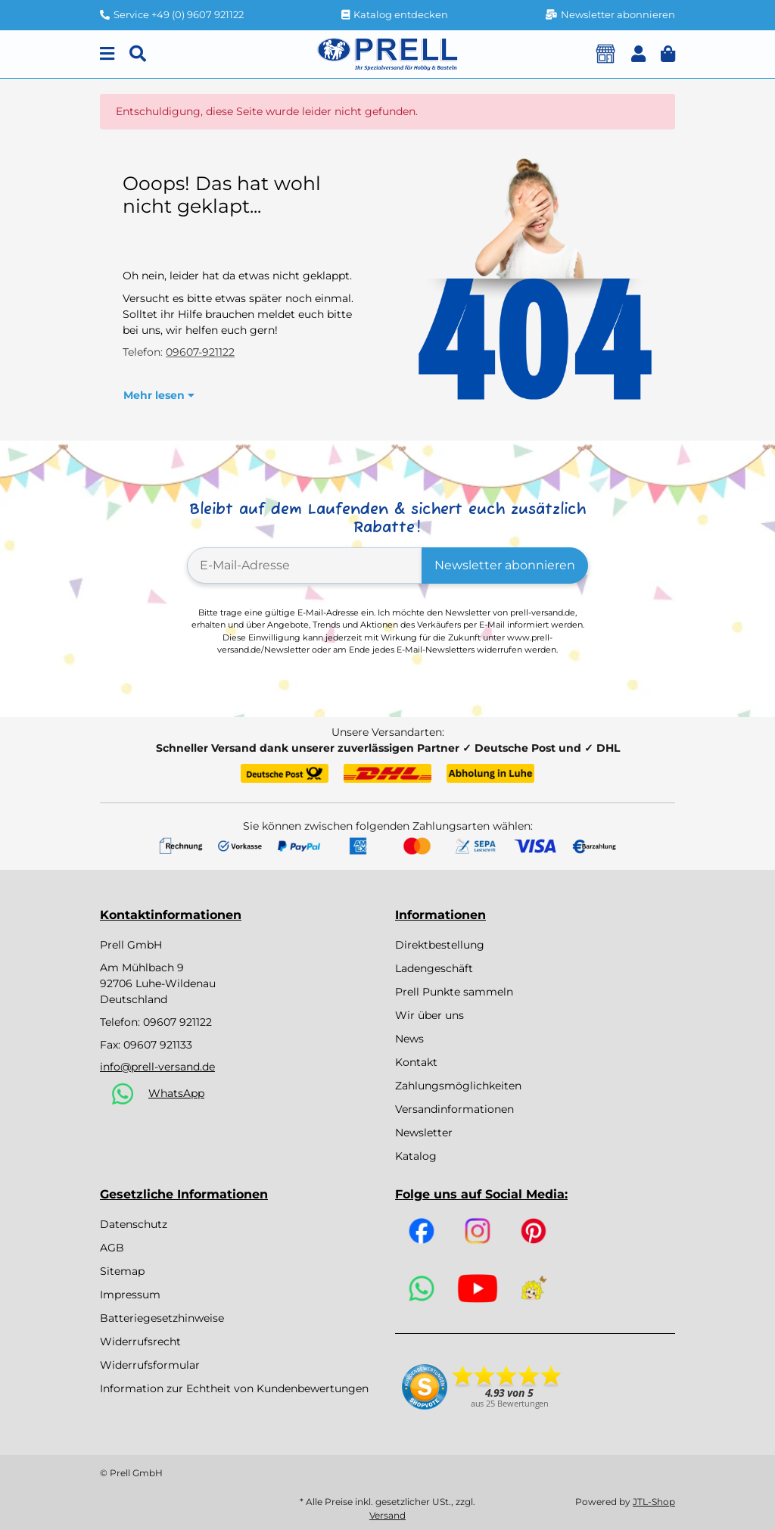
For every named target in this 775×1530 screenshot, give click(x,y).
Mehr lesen (159, 395)
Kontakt (416, 1062)
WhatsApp (176, 1093)
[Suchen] (137, 54)
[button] (638, 54)
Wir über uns (429, 1015)
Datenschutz (133, 1224)
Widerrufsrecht (140, 1341)
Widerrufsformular (150, 1365)
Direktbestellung (439, 945)
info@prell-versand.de (157, 1066)
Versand (387, 1515)
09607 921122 (177, 1022)
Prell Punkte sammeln (454, 992)
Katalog (416, 1156)
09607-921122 (200, 352)
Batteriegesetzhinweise (162, 1318)
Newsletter (424, 1132)
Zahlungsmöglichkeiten (458, 1085)
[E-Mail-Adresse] (304, 565)
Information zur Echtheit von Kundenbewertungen (234, 1388)
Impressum (130, 1294)
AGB (112, 1247)
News (409, 1038)
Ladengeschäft (434, 968)
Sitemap (122, 1271)
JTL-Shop (654, 1501)
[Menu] (107, 54)
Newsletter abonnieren (504, 565)
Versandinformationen (454, 1109)
